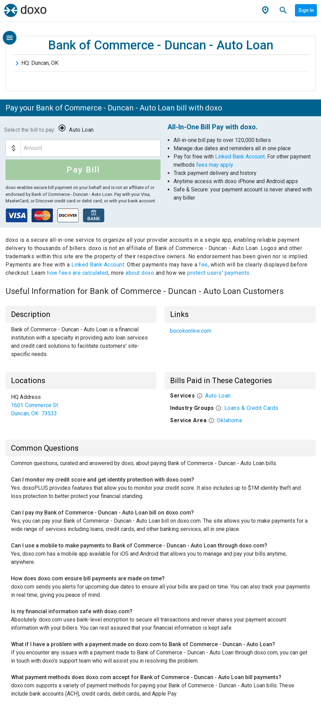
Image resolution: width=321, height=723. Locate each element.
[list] (240, 331)
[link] (240, 331)
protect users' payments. (219, 273)
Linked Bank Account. (99, 264)
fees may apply (214, 165)
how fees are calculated (77, 273)
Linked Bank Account (240, 156)
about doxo (140, 273)
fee (203, 264)
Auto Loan (81, 130)
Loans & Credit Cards (251, 408)
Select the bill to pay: (29, 130)
